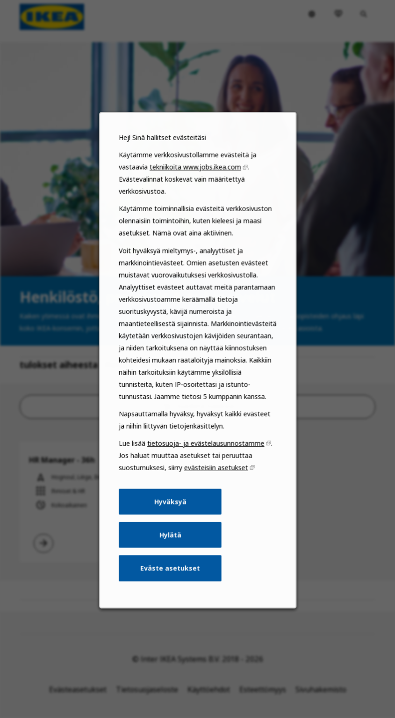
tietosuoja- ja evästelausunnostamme (205, 464)
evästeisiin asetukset (215, 487)
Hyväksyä (171, 519)
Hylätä (171, 551)
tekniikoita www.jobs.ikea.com (195, 202)
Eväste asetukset (171, 582)
